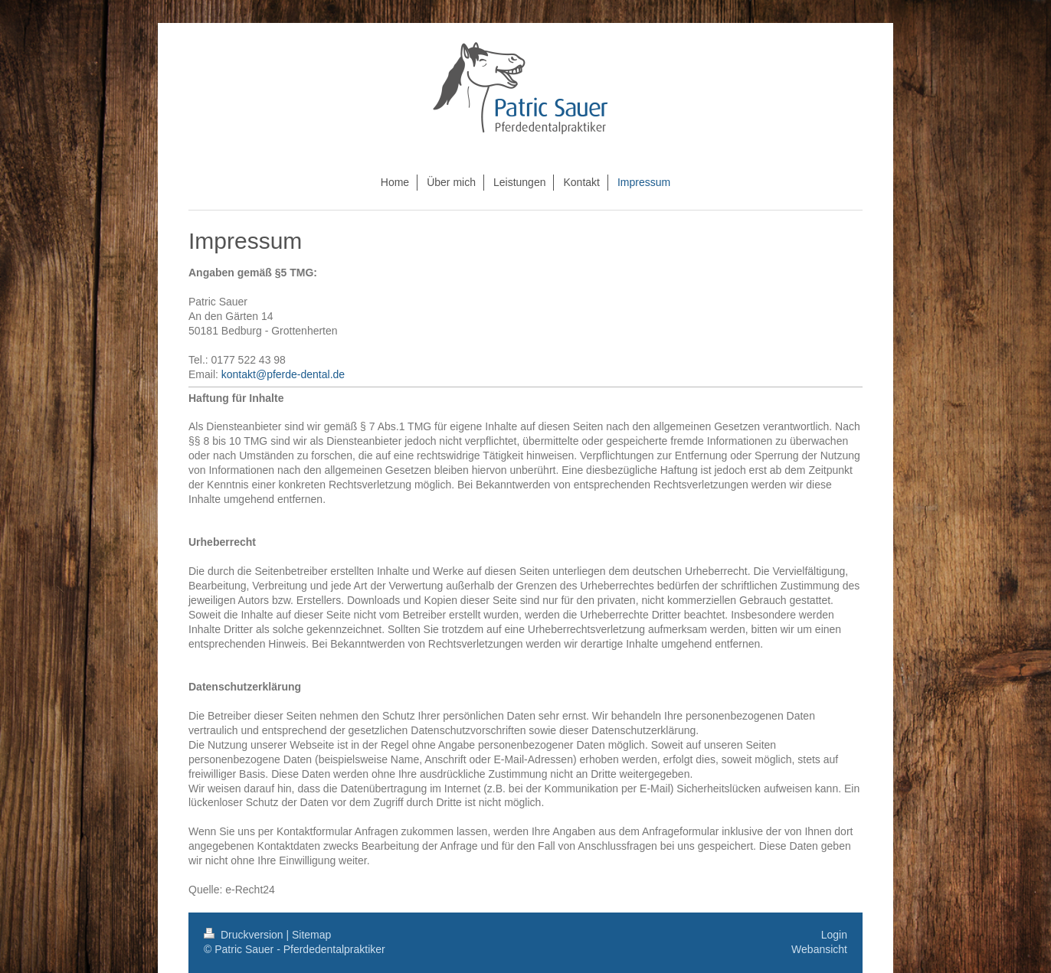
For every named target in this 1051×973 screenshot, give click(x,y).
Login (834, 935)
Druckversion (245, 935)
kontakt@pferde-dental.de (283, 374)
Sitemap (311, 935)
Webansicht (819, 949)
